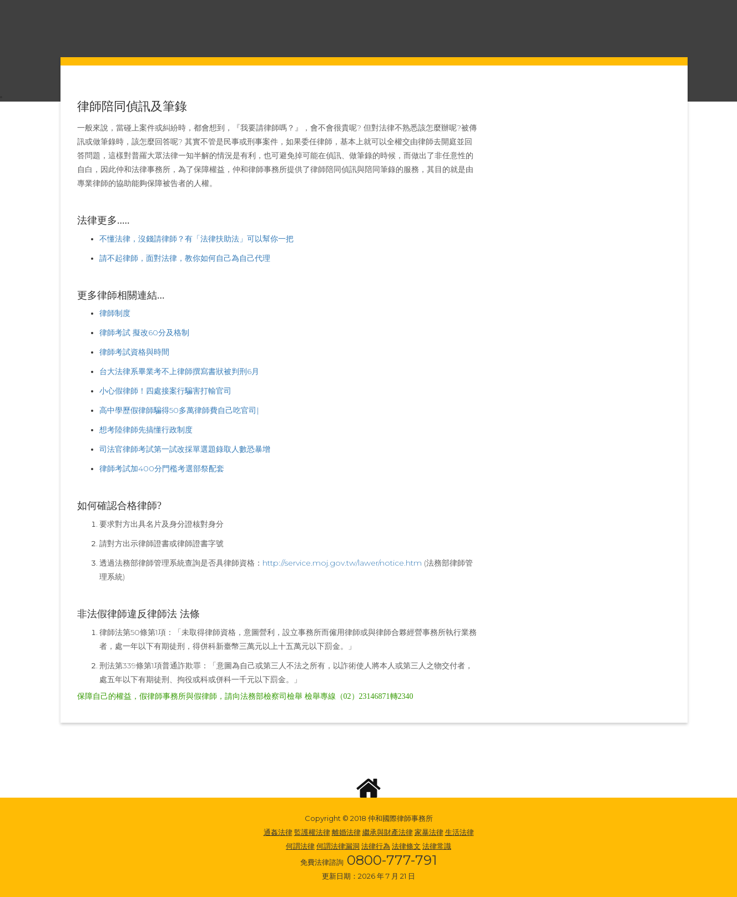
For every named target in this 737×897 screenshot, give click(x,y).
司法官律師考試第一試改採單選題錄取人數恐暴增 (184, 449)
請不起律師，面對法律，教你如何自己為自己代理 (184, 258)
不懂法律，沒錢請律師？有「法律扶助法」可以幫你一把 (196, 239)
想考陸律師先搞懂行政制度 (146, 430)
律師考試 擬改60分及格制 (144, 332)
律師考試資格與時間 (134, 352)
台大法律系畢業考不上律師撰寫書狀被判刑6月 (179, 371)
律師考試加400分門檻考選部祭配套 (161, 468)
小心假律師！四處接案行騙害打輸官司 (165, 391)
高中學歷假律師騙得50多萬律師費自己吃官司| (179, 410)
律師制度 (114, 313)
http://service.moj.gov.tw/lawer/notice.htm (343, 563)
